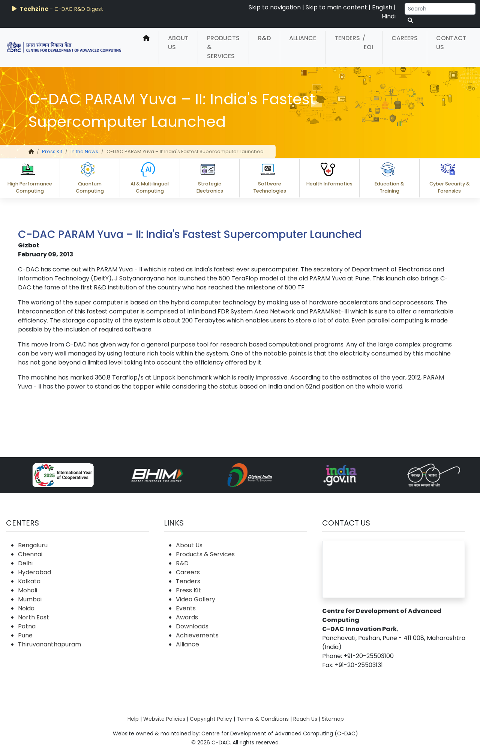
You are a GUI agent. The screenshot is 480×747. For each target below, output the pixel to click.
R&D (264, 38)
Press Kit (52, 151)
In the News (84, 151)
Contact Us (451, 42)
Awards (187, 617)
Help (133, 719)
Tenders (347, 38)
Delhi (25, 563)
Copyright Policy (211, 719)
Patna (27, 626)
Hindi (389, 16)
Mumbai (30, 599)
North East (33, 617)
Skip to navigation (275, 7)
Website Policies (164, 719)
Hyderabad (34, 572)
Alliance (302, 38)
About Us (178, 42)
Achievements (197, 635)
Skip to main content (336, 7)
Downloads (192, 626)
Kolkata (29, 581)
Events (186, 608)
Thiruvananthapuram (49, 644)
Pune (25, 635)
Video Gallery (195, 599)
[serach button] (410, 20)
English (382, 7)
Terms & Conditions (263, 719)
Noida (26, 608)
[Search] (440, 9)
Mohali (27, 590)
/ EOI (367, 42)
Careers (405, 38)
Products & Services (223, 47)
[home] (146, 47)
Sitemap (333, 719)
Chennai (30, 554)
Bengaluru (33, 545)
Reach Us (305, 719)
